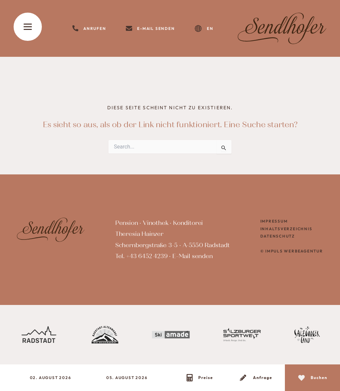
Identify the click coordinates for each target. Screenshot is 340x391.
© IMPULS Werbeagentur (291, 250)
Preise (205, 377)
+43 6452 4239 (147, 256)
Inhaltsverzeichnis (286, 228)
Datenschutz (277, 236)
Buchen (319, 377)
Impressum (274, 221)
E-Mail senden (192, 256)
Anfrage (262, 377)
